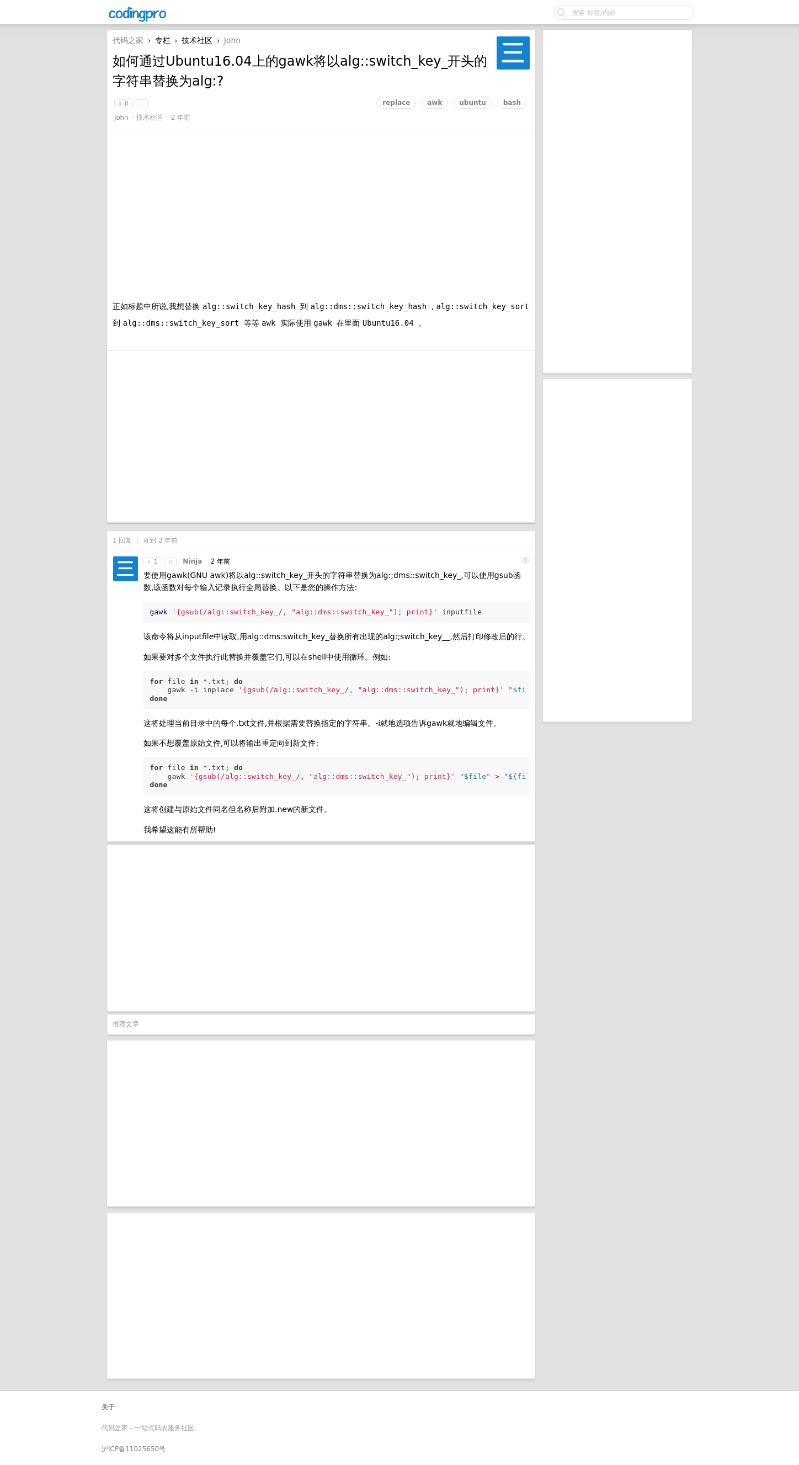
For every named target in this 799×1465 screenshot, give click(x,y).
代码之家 (128, 40)
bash (512, 103)
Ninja (192, 561)
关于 (108, 1407)
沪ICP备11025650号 (134, 1449)
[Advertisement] (617, 201)
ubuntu (472, 103)
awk (434, 103)
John (232, 40)
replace (396, 103)
